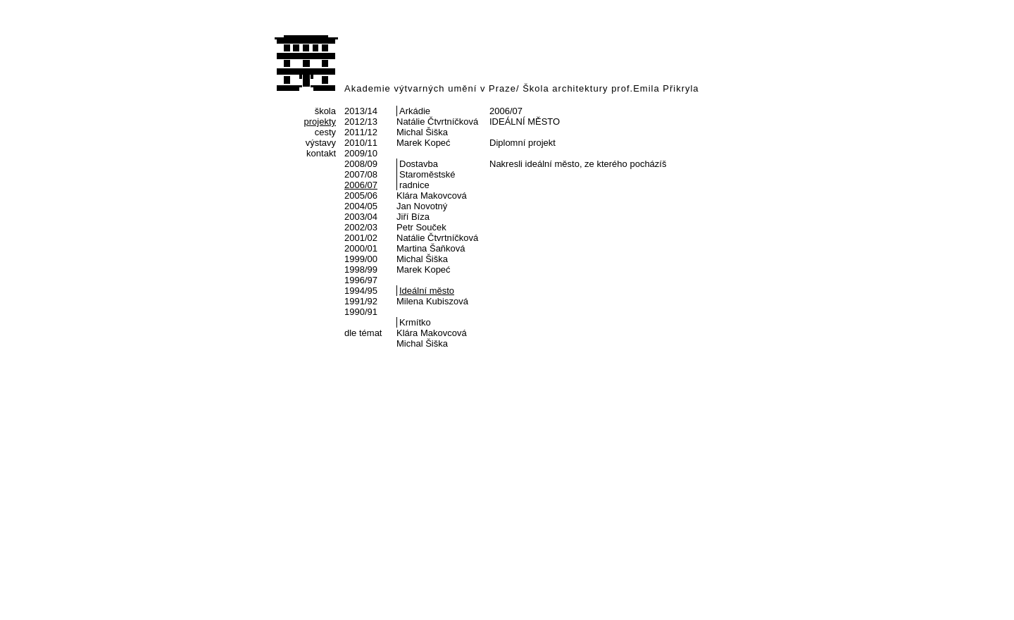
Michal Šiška (422, 132)
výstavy (321, 142)
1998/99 (360, 269)
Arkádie (414, 111)
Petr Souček (421, 227)
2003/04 (360, 216)
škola (325, 111)
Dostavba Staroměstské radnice (427, 174)
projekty (319, 121)
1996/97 (360, 280)
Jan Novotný (421, 206)
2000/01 (360, 248)
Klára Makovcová (431, 195)
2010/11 (360, 142)
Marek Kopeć (423, 142)
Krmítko (415, 322)
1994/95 (360, 290)
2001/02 (360, 237)
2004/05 (360, 206)
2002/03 (360, 227)
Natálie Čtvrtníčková (437, 121)
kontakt (321, 153)
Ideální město (426, 290)
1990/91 (360, 311)
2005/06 (360, 195)
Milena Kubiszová (432, 301)
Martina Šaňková (430, 248)
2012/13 (360, 121)
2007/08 (360, 174)
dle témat (363, 333)
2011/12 (360, 132)
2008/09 (360, 164)
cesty (325, 132)
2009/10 (360, 153)
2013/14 (360, 111)
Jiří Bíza (413, 216)
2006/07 (360, 185)
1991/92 (360, 301)
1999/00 (360, 259)
